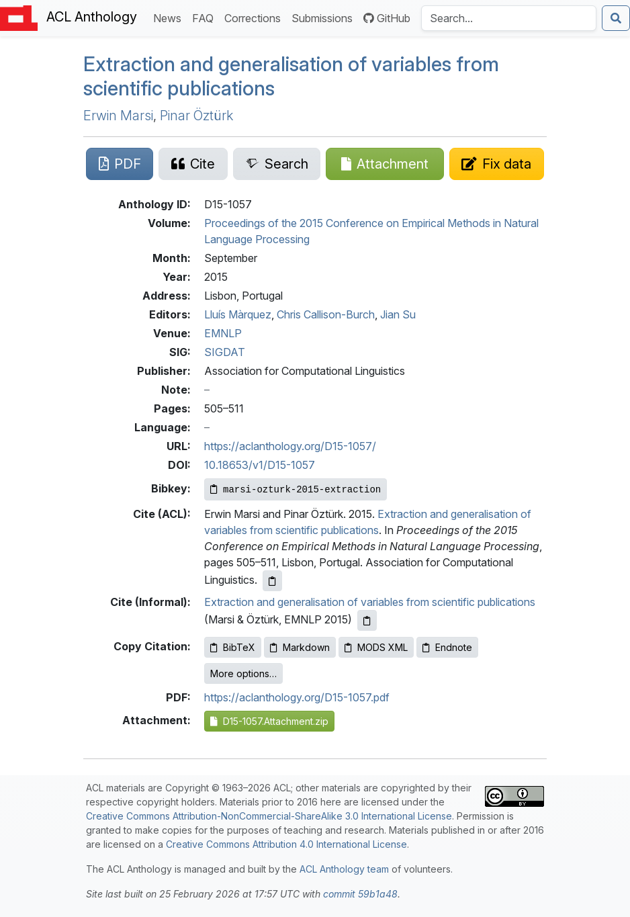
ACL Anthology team (344, 869)
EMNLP (223, 333)
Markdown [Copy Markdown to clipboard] (300, 647)
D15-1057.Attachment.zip (269, 721)
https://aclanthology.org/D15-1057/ (290, 446)
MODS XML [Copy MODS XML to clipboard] (376, 647)
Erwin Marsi (118, 115)
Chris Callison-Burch (326, 314)
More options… (243, 673)
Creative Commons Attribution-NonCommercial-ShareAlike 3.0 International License (269, 816)
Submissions (324, 17)
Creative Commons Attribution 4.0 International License (286, 844)
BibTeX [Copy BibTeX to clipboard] (232, 647)
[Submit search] (616, 18)
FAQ (205, 17)
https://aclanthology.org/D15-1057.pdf (297, 697)
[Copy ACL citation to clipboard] (272, 580)
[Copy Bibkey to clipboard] (295, 489)
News (170, 17)
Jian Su (398, 314)
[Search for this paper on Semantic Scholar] (276, 164)
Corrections (255, 17)
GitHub (386, 18)
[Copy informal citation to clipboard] (367, 620)
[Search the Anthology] (508, 18)
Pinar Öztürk (196, 115)
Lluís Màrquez (237, 314)
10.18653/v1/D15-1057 (259, 465)
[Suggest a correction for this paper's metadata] (496, 164)
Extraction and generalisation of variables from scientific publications (291, 76)
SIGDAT (224, 352)
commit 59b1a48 (360, 894)
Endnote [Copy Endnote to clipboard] (447, 647)
